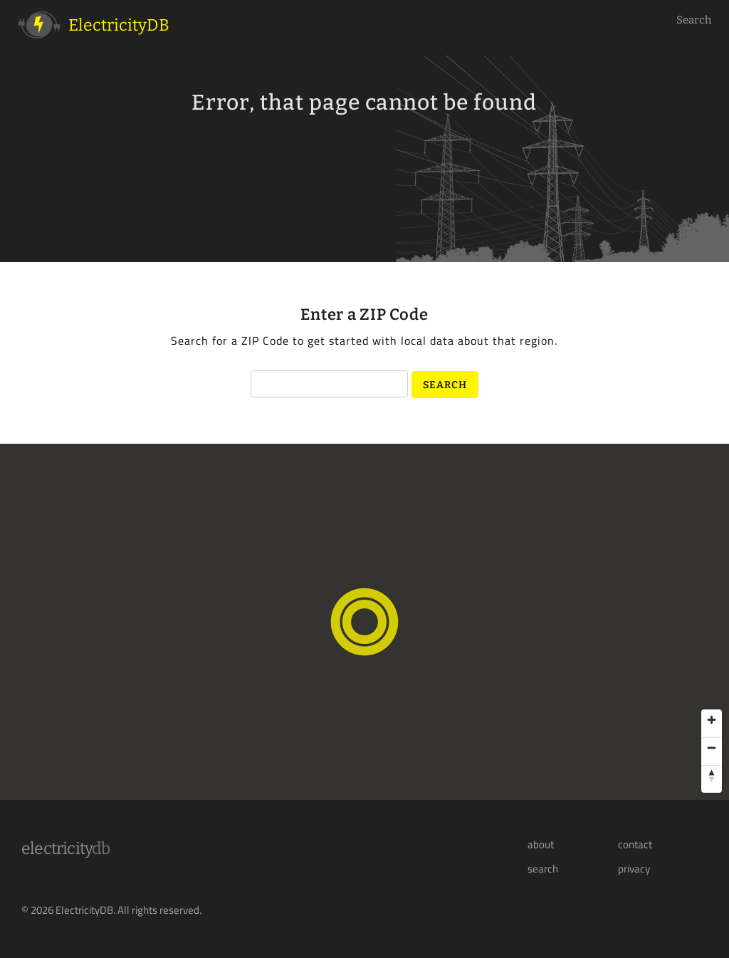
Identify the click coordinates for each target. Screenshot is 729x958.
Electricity (65, 848)
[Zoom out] (711, 747)
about (541, 844)
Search (693, 20)
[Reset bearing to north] (711, 775)
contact (635, 844)
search (543, 869)
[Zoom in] (711, 719)
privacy (634, 869)
